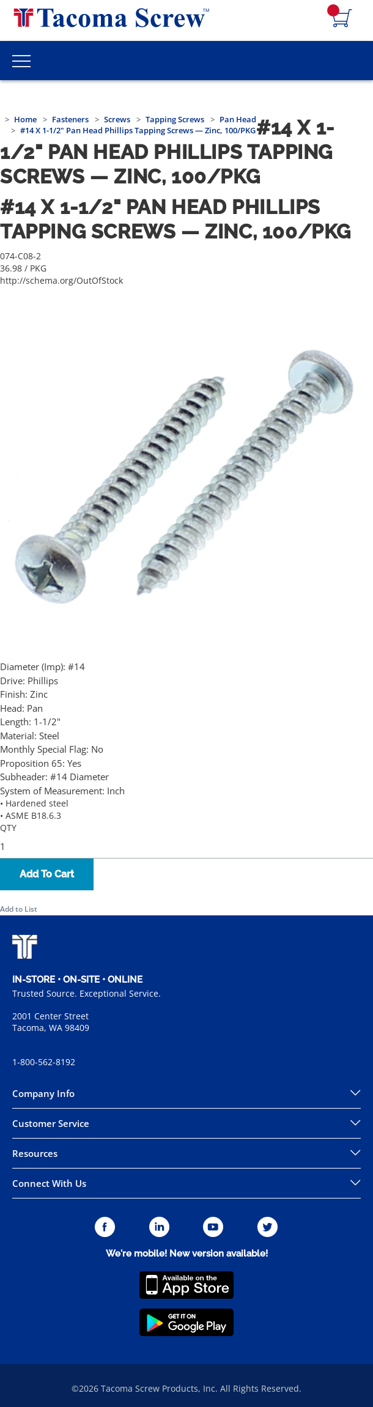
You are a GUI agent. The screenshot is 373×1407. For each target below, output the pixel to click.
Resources (34, 1153)
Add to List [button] (18, 909)
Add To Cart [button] (47, 874)
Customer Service (50, 1123)
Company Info (43, 1093)
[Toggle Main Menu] (21, 60)
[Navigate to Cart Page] (342, 19)
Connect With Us (49, 1183)
